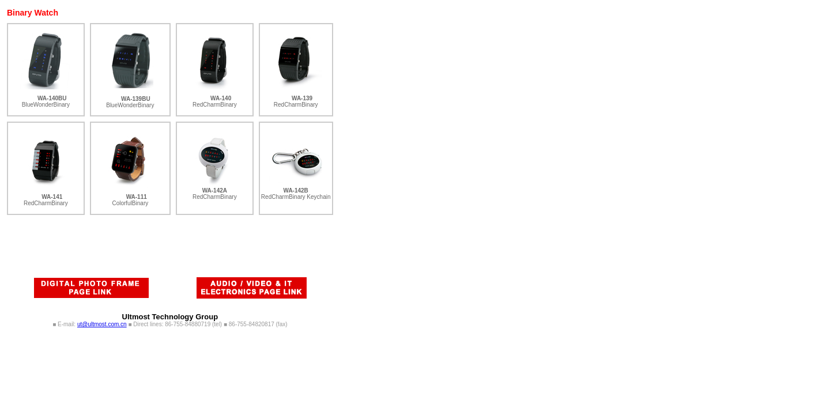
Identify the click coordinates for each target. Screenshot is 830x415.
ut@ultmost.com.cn (102, 324)
